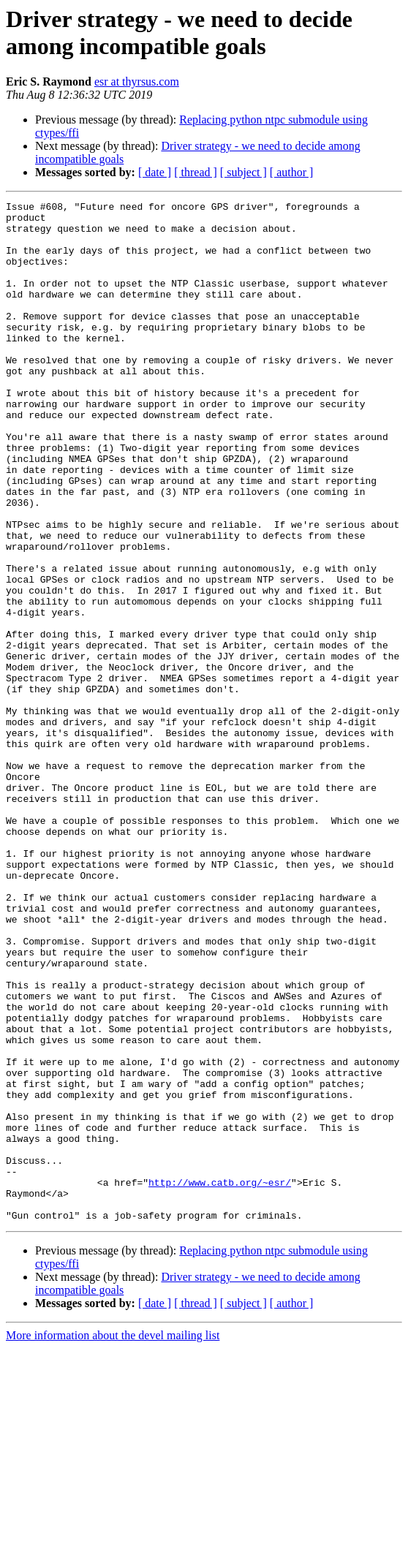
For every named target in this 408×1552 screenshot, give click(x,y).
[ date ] (154, 172)
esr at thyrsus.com (136, 81)
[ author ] (292, 172)
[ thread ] (195, 172)
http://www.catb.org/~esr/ (219, 1379)
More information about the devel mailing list (112, 1539)
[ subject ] (243, 172)
